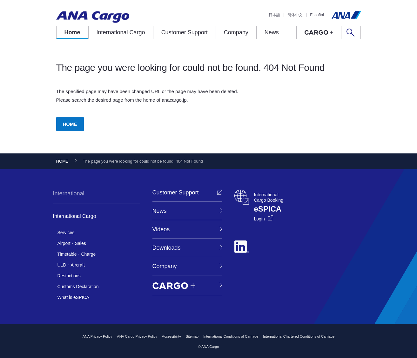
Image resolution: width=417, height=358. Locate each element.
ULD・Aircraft (71, 265)
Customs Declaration (78, 286)
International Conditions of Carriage (230, 336)
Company (236, 32)
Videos (161, 229)
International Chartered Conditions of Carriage (298, 336)
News (272, 32)
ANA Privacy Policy (97, 336)
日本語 (274, 15)
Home (72, 32)
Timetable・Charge (76, 254)
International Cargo (121, 32)
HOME (70, 124)
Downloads (166, 248)
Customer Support (184, 32)
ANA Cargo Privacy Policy (137, 336)
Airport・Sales (71, 243)
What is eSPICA (73, 297)
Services (66, 232)
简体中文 (295, 15)
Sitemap (192, 336)
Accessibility (171, 336)
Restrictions (69, 276)
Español (317, 15)
